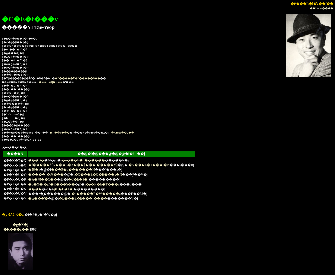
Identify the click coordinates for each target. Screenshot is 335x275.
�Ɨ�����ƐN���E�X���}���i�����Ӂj (73, 165)
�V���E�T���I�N (149, 165)
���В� (36, 160)
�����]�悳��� (45, 174)
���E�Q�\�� (57, 82)
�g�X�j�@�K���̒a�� (51, 184)
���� (35, 189)
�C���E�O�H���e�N (98, 174)
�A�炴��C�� (139, 133)
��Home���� (321, 8)
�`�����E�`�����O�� (87, 79)
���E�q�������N (73, 169)
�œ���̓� (38, 198)
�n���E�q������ (83, 160)
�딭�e (34, 169)
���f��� (67, 133)
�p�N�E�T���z (102, 184)
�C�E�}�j (78, 179)
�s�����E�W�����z (96, 194)
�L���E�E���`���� (83, 198)
